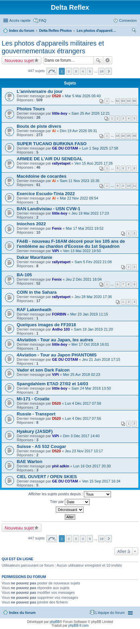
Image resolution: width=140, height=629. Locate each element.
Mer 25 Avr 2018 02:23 (81, 375)
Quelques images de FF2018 (46, 324)
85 (134, 101)
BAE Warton (29, 461)
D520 (56, 96)
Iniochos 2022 (31, 223)
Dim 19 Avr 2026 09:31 (78, 131)
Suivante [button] (109, 71)
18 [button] (101, 71)
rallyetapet (61, 163)
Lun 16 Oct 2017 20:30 (92, 466)
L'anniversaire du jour (39, 91)
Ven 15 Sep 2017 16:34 (101, 481)
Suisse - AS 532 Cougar (41, 446)
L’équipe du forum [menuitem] (110, 613)
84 (128, 101)
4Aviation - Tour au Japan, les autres (55, 339)
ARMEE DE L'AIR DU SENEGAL (50, 158)
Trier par (69, 502)
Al (54, 131)
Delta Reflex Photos (55, 30)
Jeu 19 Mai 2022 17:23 (90, 213)
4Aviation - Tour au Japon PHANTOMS (57, 354)
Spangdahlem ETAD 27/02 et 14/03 (52, 383)
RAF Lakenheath (34, 309)
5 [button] (90, 71)
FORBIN (59, 314)
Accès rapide (20, 20)
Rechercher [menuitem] (134, 31)
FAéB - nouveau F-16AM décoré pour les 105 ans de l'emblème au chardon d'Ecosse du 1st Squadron (71, 244)
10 (128, 185)
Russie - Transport (36, 413)
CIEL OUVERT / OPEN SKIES (47, 476)
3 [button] (76, 71)
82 (117, 101)
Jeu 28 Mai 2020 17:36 (93, 297)
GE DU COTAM (65, 148)
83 (123, 101)
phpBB (55, 622)
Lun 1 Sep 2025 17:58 (100, 148)
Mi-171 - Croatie (33, 398)
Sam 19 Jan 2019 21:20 (93, 329)
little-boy (59, 113)
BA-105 (24, 274)
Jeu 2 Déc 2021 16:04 (84, 279)
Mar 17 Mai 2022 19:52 (85, 228)
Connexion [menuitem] (128, 20)
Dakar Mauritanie (34, 257)
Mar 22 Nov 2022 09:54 (79, 198)
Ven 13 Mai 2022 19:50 (82, 251)
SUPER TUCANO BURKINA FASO (52, 143)
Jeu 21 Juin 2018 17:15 (101, 359)
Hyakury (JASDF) (35, 431)
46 (134, 135)
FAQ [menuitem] (42, 20)
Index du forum (21, 30)
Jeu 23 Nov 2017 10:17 (84, 451)
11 (134, 185)
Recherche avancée (107, 60)
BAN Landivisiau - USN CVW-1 (48, 208)
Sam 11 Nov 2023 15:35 (80, 181)
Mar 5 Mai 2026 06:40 (83, 96)
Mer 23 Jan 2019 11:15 (89, 314)
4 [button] (83, 71)
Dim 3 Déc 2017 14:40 (81, 436)
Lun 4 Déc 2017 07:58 (83, 403)
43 (117, 135)
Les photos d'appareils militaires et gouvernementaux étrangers (97, 30)
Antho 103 (61, 329)
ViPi (55, 251)
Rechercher (98, 60)
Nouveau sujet (19, 60)
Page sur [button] (51, 71)
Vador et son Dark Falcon (43, 370)
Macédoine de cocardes (41, 176)
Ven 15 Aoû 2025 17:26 (94, 163)
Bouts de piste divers (39, 126)
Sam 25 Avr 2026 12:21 (91, 113)
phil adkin (60, 466)
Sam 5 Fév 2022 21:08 (93, 262)
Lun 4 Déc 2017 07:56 (83, 418)
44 (123, 135)
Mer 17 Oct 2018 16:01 (90, 344)
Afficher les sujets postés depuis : (69, 494)
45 (128, 135)
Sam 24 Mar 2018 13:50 (91, 388)
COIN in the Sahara (36, 292)
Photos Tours (31, 108)
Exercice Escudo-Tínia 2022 (46, 193)
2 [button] (69, 71)
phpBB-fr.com (78, 625)
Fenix (57, 228)
